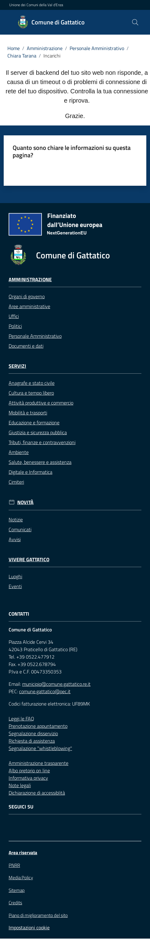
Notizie (16, 519)
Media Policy (21, 877)
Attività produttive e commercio (41, 402)
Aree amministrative (29, 306)
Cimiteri (16, 482)
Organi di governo (27, 296)
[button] (135, 22)
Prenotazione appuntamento (38, 726)
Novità (25, 502)
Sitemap (17, 890)
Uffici (14, 316)
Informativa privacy (28, 778)
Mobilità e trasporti (28, 412)
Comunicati (20, 529)
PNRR (14, 865)
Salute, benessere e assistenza (40, 462)
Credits (15, 902)
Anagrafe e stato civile (32, 383)
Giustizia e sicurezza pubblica (38, 432)
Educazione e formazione (34, 422)
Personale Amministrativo (97, 48)
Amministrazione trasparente (38, 763)
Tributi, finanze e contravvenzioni (42, 442)
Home (13, 48)
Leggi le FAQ (21, 718)
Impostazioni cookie (29, 927)
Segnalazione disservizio (33, 733)
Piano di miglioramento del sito (38, 915)
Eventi (15, 586)
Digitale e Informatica (30, 472)
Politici (15, 326)
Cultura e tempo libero (31, 393)
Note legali (20, 785)
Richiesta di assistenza (32, 740)
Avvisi (15, 539)
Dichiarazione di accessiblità (37, 792)
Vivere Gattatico (29, 559)
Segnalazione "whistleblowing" (40, 748)
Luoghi (15, 576)
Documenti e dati (26, 346)
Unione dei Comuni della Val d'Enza (36, 5)
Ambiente (19, 452)
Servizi (17, 366)
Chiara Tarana (21, 55)
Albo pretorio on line (29, 770)
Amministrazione (45, 48)
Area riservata (23, 852)
